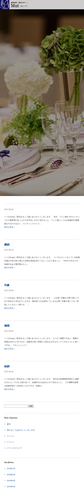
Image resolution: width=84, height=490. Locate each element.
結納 (7, 366)
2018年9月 (11, 475)
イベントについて (14, 448)
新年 (9, 424)
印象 (7, 285)
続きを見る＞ (9, 227)
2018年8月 (11, 481)
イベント (10, 436)
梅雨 (7, 325)
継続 (7, 244)
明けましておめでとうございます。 (22, 430)
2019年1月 (11, 469)
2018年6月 (11, 487)
